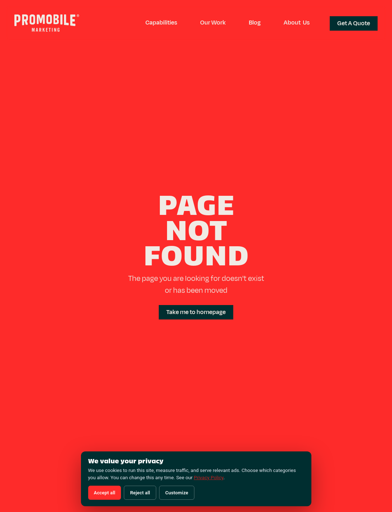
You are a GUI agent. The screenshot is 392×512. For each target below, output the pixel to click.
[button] (161, 22)
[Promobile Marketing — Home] (46, 24)
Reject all (140, 492)
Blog (255, 22)
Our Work (213, 22)
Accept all (105, 492)
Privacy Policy (208, 477)
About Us (297, 22)
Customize (176, 492)
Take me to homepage (196, 312)
